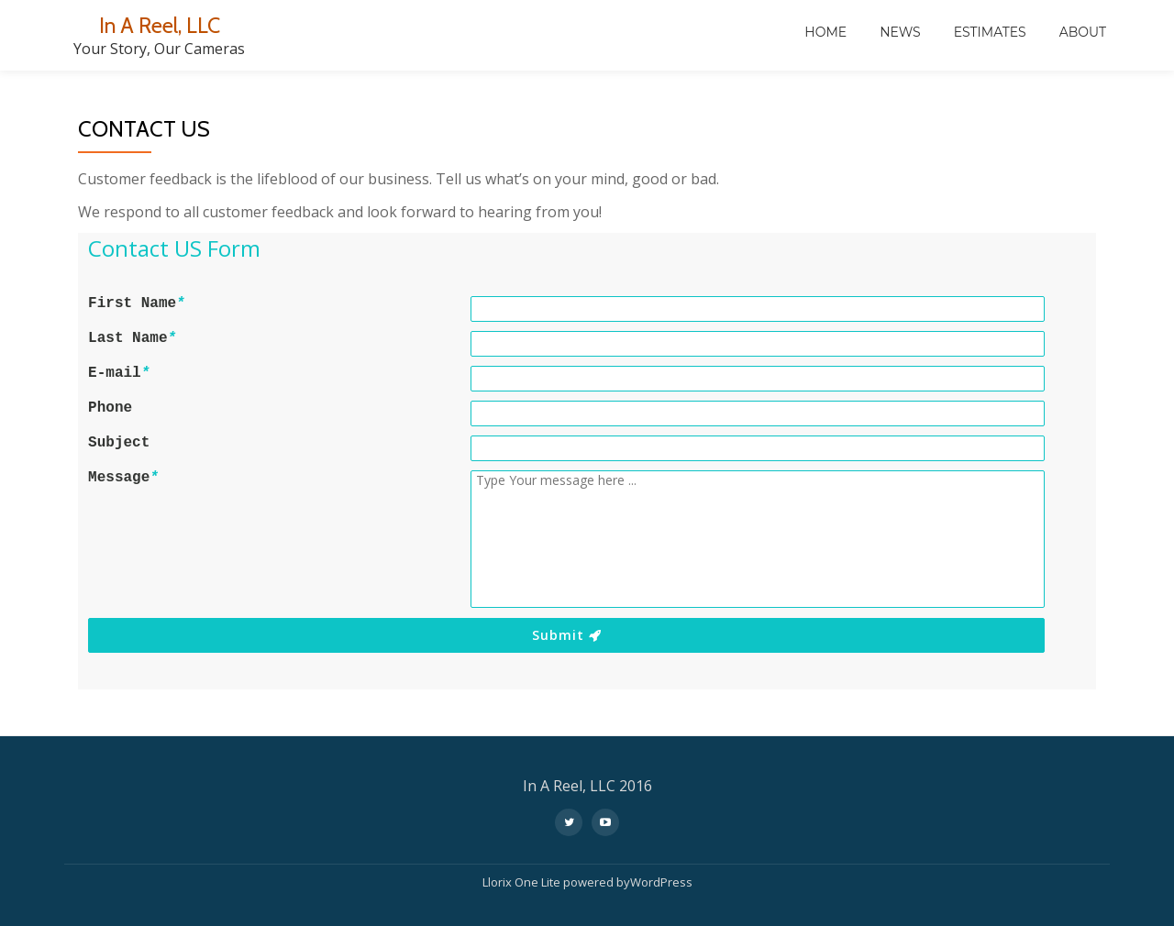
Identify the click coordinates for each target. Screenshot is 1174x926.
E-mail (119, 373)
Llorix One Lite (522, 882)
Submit (567, 635)
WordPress (661, 882)
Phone (110, 408)
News (900, 32)
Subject (119, 442)
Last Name (132, 338)
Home (825, 32)
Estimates (990, 32)
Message (123, 477)
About (1082, 32)
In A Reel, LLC (159, 25)
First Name (136, 303)
